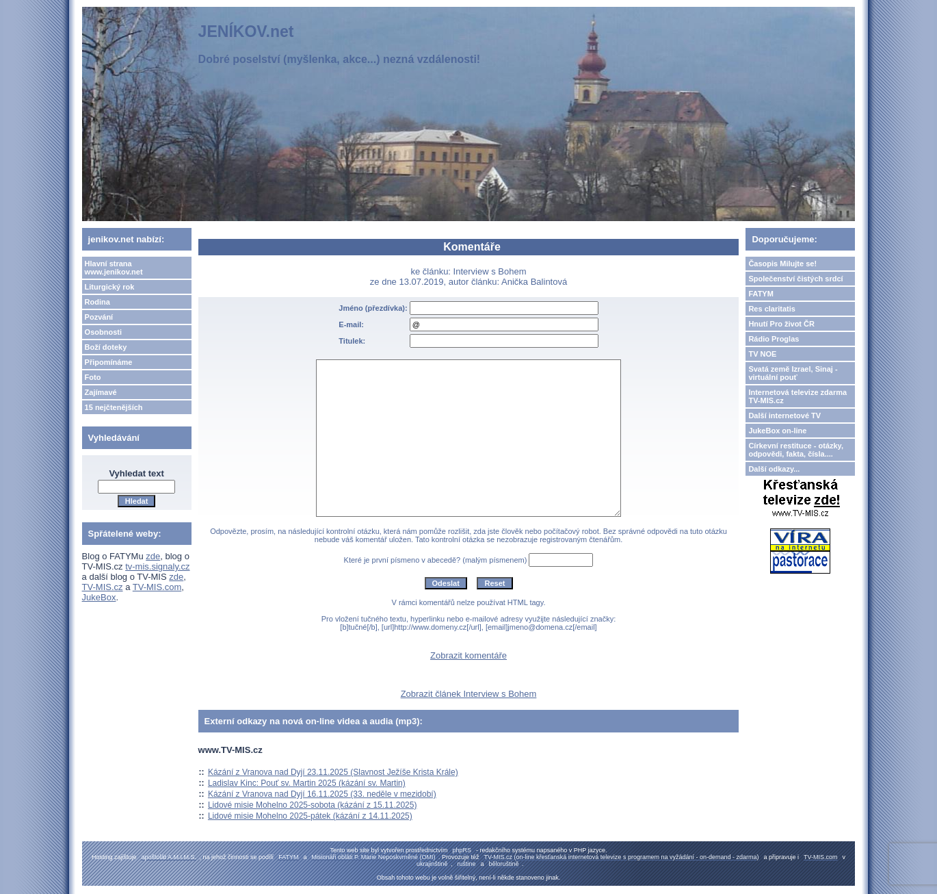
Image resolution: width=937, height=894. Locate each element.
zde (153, 556)
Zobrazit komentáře (468, 655)
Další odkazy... (774, 469)
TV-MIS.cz (102, 587)
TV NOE (762, 354)
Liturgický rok (110, 287)
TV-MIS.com (157, 587)
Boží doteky (106, 347)
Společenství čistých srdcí (795, 278)
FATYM (760, 294)
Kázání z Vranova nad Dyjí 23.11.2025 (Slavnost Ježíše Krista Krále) (333, 772)
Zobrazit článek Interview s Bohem (469, 694)
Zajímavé (101, 392)
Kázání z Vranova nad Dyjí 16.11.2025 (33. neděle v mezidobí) (322, 794)
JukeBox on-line (777, 430)
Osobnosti (103, 332)
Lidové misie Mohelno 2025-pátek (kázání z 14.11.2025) (310, 816)
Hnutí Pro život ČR (781, 324)
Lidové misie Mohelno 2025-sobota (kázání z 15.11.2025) (312, 805)
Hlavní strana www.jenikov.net (114, 267)
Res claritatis (771, 309)
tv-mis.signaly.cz (157, 566)
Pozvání (99, 317)
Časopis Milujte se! (782, 263)
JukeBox (99, 597)
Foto (93, 377)
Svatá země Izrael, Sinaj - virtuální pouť (792, 373)
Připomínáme (109, 362)
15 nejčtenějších (114, 407)
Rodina (97, 302)
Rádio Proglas (773, 339)
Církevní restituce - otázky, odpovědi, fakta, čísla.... (795, 450)
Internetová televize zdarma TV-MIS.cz (797, 396)
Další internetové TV (784, 415)
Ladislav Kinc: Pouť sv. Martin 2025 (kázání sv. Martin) (307, 783)
